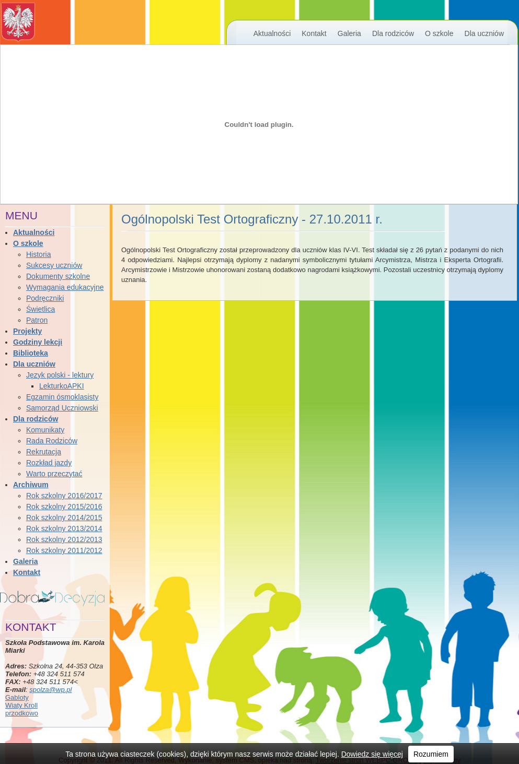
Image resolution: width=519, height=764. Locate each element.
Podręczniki (45, 298)
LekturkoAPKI (61, 386)
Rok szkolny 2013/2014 (64, 528)
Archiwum (31, 484)
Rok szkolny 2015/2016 (64, 506)
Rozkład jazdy (49, 463)
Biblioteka (30, 353)
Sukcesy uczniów (54, 265)
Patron (37, 320)
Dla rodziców (393, 33)
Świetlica (40, 309)
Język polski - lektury (60, 375)
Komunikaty (45, 430)
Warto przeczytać (54, 473)
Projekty (27, 331)
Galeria (349, 33)
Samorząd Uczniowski (62, 408)
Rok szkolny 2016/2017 (64, 495)
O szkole (439, 33)
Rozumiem (430, 754)
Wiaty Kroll (21, 705)
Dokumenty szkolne (58, 276)
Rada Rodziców (51, 441)
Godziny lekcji (37, 342)
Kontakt (314, 33)
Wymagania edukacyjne (65, 287)
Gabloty (17, 697)
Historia (38, 254)
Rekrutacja (43, 452)
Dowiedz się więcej (372, 754)
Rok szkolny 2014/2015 (64, 517)
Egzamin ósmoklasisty (62, 397)
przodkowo (21, 713)
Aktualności (272, 33)
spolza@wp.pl (50, 690)
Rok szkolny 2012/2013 (64, 539)
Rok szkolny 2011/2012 (64, 550)
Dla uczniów (484, 33)
